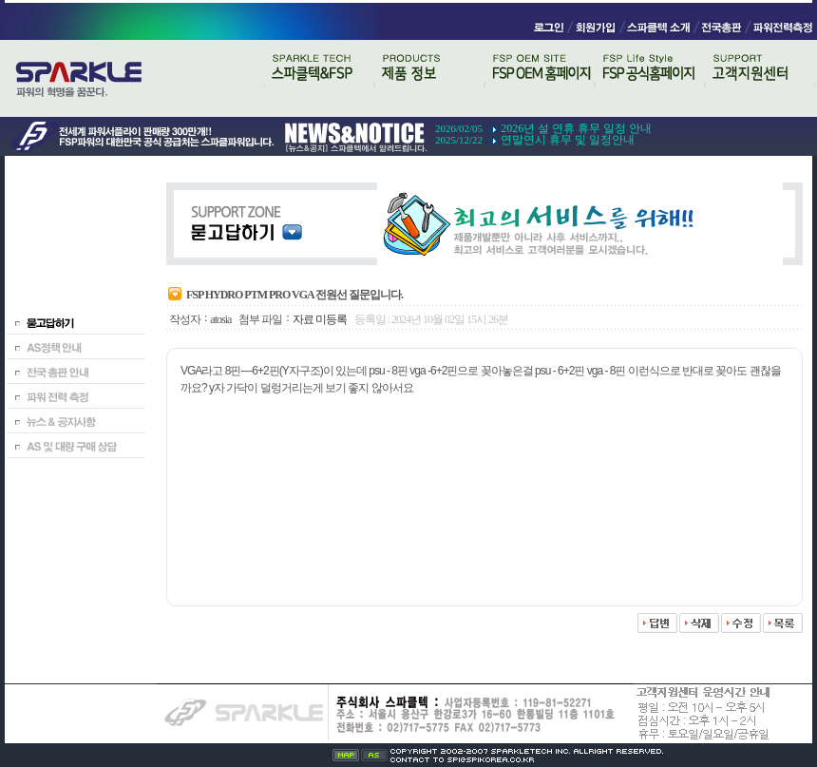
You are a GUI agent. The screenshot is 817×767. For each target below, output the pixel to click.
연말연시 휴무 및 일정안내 (568, 139)
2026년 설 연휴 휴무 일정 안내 (576, 128)
